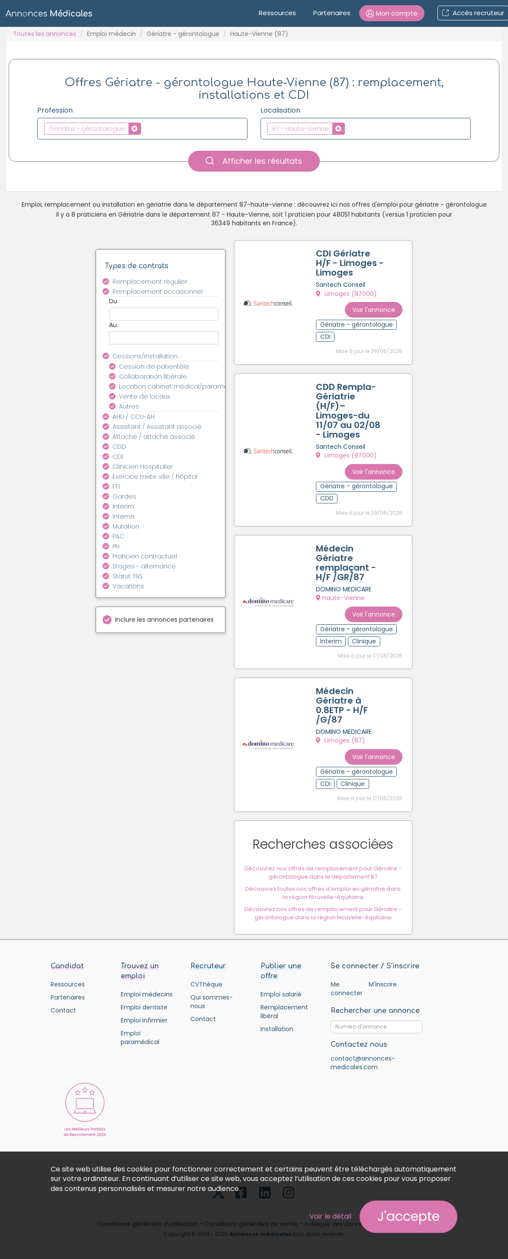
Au (113, 325)
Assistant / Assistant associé (157, 426)
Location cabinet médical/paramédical (173, 386)
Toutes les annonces (44, 33)
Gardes (124, 496)
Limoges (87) (341, 737)
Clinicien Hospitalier (143, 466)
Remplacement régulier (150, 281)
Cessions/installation (145, 356)
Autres (129, 406)
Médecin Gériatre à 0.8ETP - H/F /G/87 (343, 701)
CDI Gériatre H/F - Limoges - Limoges (351, 263)
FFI (116, 486)
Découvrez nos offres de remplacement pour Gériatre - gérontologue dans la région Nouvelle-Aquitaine (323, 908)
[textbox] (145, 128)
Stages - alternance (144, 566)
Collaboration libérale (153, 376)
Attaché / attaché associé (154, 436)
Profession (55, 110)
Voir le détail (330, 1216)
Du (113, 301)
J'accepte (408, 1216)
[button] (392, 13)
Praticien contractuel (145, 556)
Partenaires (331, 12)
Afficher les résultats (254, 161)
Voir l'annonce (372, 308)
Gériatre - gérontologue (183, 33)
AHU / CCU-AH (133, 416)
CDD (119, 446)
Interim (123, 506)
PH (116, 546)
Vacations (128, 586)
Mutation (126, 526)
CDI (118, 456)
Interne (124, 516)
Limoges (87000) (347, 294)
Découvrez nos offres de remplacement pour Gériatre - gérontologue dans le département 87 (323, 867)
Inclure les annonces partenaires (164, 619)
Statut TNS (128, 576)
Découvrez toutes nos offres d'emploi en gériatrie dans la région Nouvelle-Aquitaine (323, 888)
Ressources (277, 12)
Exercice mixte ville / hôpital (155, 476)
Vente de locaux (144, 396)
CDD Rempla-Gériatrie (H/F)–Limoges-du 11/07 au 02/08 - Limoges (349, 410)
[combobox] (142, 129)
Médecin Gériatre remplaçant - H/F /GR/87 (347, 560)
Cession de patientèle (154, 366)
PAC (118, 536)
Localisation (280, 110)
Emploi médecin (111, 33)
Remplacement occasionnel (158, 291)
